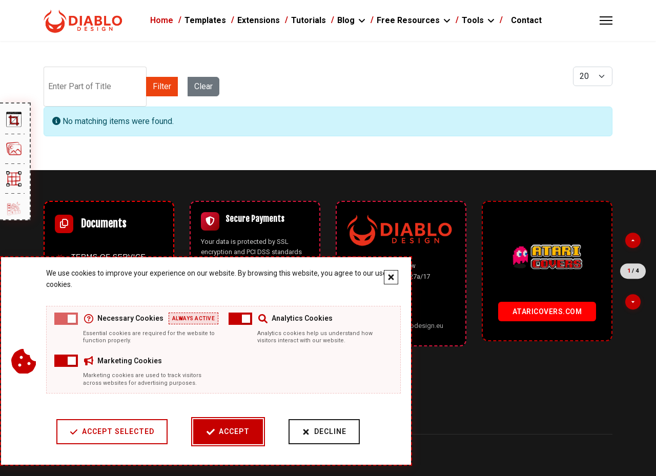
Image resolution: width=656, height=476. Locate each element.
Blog (346, 20)
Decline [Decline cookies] (324, 431)
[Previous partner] (633, 240)
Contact (526, 20)
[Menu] (606, 20)
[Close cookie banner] (391, 277)
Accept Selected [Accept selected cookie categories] (112, 431)
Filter (162, 86)
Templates (205, 20)
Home (161, 20)
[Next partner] (633, 301)
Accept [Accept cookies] (228, 431)
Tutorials (308, 20)
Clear (203, 86)
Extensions (258, 20)
